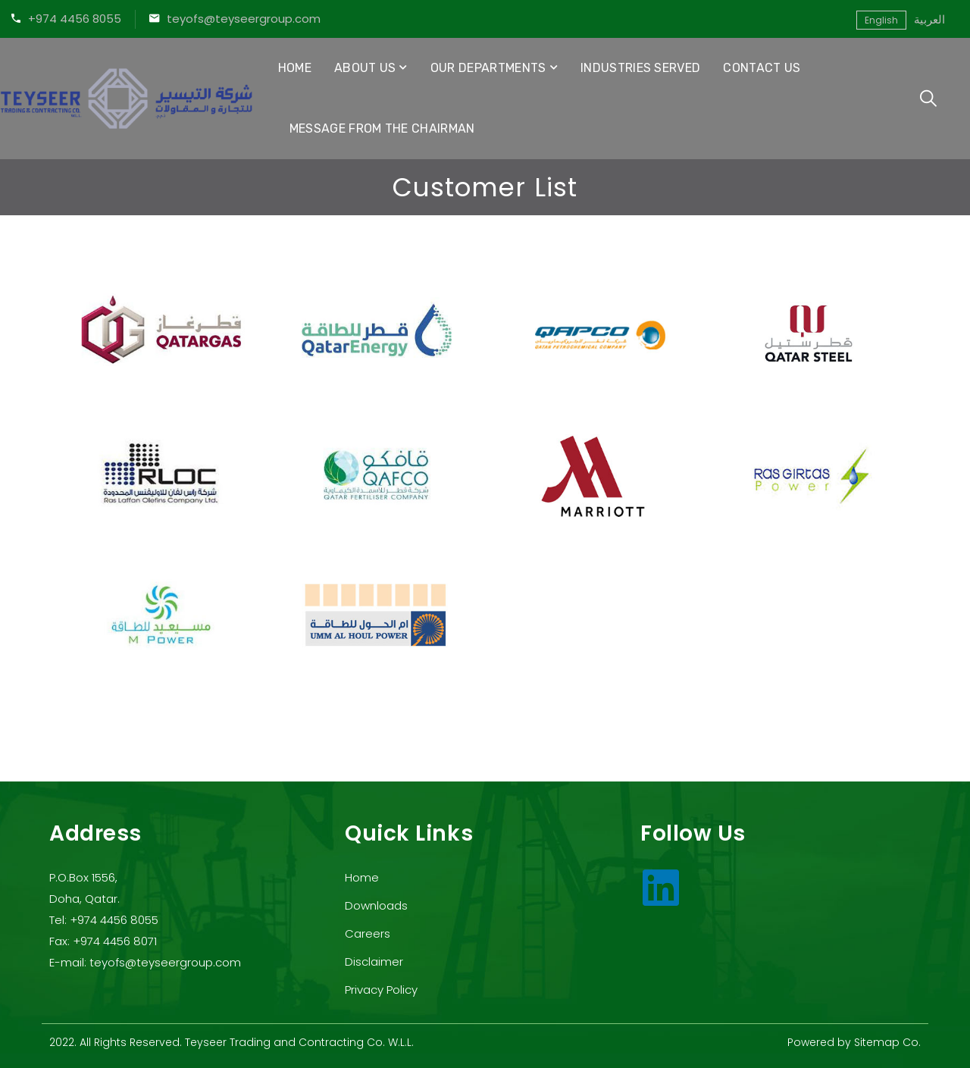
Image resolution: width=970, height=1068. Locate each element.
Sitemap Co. (887, 1042)
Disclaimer (374, 961)
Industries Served (640, 68)
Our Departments (488, 68)
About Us (365, 68)
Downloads (376, 905)
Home (294, 68)
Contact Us (761, 68)
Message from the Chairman (382, 128)
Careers (367, 933)
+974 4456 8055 (74, 19)
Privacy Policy (381, 990)
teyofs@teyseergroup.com (244, 19)
